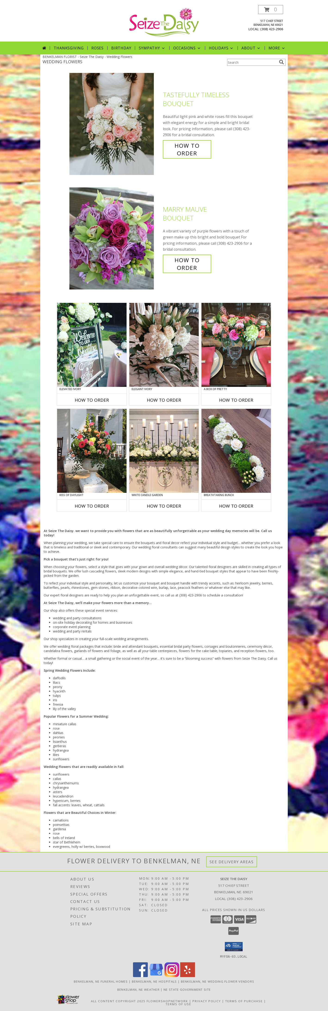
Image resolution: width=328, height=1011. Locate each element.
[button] (270, 9)
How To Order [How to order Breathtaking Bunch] (236, 506)
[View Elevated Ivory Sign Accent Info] (92, 345)
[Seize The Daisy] (164, 22)
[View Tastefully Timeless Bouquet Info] (115, 124)
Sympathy (152, 48)
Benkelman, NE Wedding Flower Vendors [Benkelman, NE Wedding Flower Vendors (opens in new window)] (217, 981)
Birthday (121, 48)
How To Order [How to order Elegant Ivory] (164, 400)
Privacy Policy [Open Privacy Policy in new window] (206, 1001)
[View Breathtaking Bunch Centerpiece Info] (236, 451)
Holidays (221, 48)
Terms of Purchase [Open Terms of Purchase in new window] (244, 1001)
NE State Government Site (187, 989)
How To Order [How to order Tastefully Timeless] (187, 149)
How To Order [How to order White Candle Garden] (164, 506)
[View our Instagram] (171, 975)
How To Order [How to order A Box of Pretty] (236, 400)
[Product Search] (252, 62)
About (251, 48)
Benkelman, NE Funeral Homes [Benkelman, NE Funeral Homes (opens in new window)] (101, 981)
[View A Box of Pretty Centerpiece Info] (236, 345)
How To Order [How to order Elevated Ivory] (92, 400)
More (277, 48)
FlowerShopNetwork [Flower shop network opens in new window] (167, 1001)
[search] (281, 62)
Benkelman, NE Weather (138, 989)
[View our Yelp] (187, 975)
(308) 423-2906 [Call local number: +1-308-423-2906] (271, 29)
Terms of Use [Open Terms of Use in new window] (178, 1004)
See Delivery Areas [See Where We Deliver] (232, 861)
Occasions (187, 48)
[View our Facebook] (140, 975)
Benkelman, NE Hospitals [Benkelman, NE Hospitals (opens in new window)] (154, 981)
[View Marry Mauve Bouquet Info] (115, 238)
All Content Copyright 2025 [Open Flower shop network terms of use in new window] (118, 1001)
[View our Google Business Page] (156, 975)
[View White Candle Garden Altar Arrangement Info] (164, 451)
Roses (97, 48)
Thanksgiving (69, 48)
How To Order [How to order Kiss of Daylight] (92, 506)
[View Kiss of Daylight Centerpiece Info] (92, 451)
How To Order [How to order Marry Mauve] (187, 263)
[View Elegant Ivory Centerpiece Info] (164, 345)
